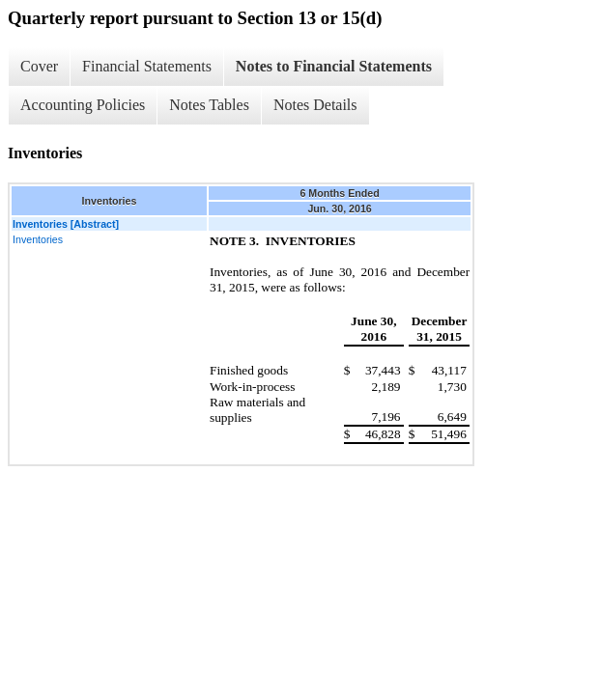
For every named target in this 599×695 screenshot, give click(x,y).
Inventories (38, 239)
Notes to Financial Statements (334, 66)
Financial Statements (147, 66)
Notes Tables (209, 105)
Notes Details (315, 105)
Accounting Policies (82, 105)
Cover (39, 66)
